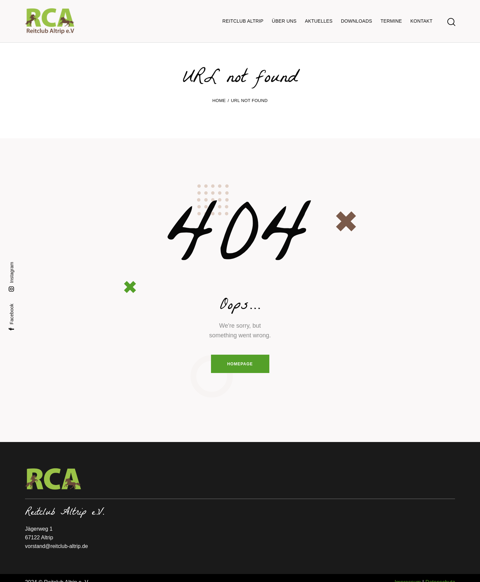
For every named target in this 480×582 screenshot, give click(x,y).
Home (219, 91)
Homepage (240, 355)
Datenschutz (440, 574)
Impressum (407, 574)
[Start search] (451, 17)
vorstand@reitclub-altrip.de (57, 538)
